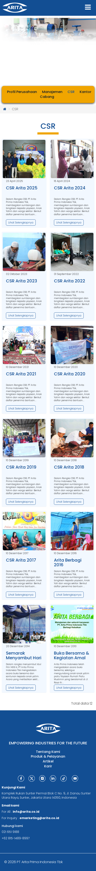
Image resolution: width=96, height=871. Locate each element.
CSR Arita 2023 (21, 281)
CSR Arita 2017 (21, 560)
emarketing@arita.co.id (39, 818)
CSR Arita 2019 (21, 467)
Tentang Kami (48, 751)
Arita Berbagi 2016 (68, 562)
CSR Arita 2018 (69, 467)
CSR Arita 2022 (69, 281)
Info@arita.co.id (26, 812)
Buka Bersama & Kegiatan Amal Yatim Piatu (71, 657)
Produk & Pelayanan (48, 756)
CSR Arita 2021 (21, 374)
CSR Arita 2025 (21, 188)
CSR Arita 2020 (69, 374)
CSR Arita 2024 (69, 188)
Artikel (48, 761)
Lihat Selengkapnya (20, 222)
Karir (48, 766)
